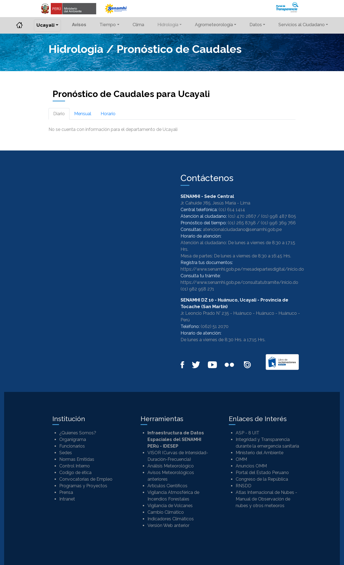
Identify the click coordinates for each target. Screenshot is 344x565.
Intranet (67, 499)
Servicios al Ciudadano (301, 24)
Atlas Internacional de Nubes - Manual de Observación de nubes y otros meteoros (266, 499)
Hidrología (167, 24)
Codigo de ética (75, 472)
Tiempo (108, 24)
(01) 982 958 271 (197, 289)
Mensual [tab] (82, 113)
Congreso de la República (262, 479)
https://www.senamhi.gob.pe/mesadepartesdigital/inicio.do (242, 269)
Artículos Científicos (167, 485)
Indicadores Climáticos (170, 518)
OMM (241, 459)
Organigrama (72, 439)
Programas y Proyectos (83, 485)
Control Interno (74, 466)
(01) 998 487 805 (278, 216)
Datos (255, 24)
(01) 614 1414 (232, 209)
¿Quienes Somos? (77, 432)
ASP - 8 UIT (247, 432)
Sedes (65, 452)
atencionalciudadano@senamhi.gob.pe (242, 229)
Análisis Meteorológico (170, 466)
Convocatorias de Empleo (85, 479)
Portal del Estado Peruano (262, 472)
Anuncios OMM (251, 466)
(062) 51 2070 (215, 326)
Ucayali (45, 25)
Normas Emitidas (76, 459)
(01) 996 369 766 (278, 222)
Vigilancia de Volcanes (170, 505)
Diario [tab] (59, 113)
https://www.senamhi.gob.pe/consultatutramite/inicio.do (239, 282)
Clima (138, 24)
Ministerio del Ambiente (259, 452)
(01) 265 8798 (242, 222)
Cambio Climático (165, 512)
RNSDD (243, 485)
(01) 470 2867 (242, 216)
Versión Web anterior (168, 525)
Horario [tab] (108, 113)
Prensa (66, 492)
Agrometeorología (214, 24)
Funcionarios (72, 446)
